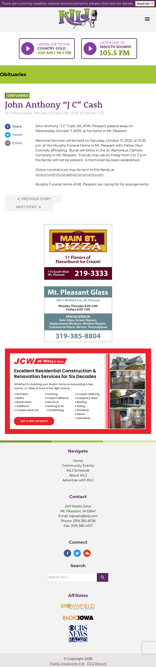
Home (78, 461)
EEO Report (96, 664)
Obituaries (13, 74)
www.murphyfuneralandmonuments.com (69, 175)
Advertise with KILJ (78, 480)
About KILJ (78, 475)
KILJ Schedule (78, 470)
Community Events (78, 466)
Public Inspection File (67, 664)
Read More (144, 3)
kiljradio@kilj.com (83, 516)
